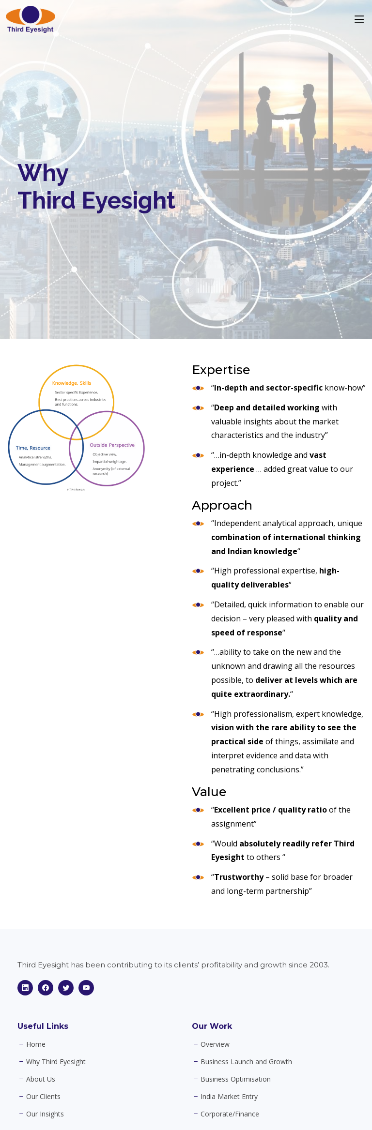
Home (36, 1044)
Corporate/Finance (230, 1114)
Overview (215, 1044)
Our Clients (43, 1096)
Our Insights (45, 1114)
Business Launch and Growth (246, 1061)
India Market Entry (229, 1096)
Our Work (212, 1026)
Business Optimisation (236, 1079)
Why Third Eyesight (56, 1061)
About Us (40, 1079)
